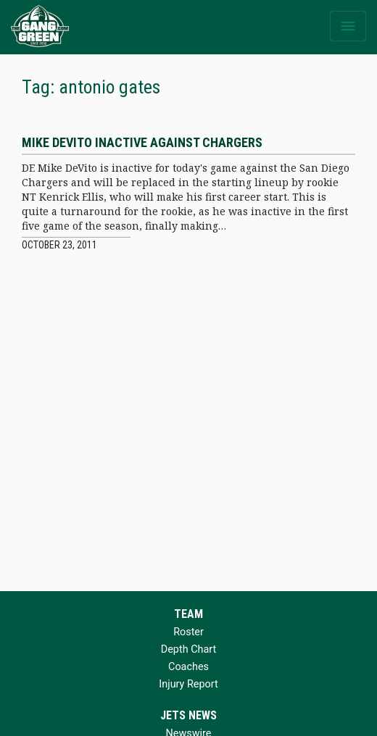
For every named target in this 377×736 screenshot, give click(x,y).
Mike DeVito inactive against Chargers (142, 142)
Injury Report (188, 684)
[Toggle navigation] (348, 26)
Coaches (188, 667)
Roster (188, 632)
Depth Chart (188, 649)
